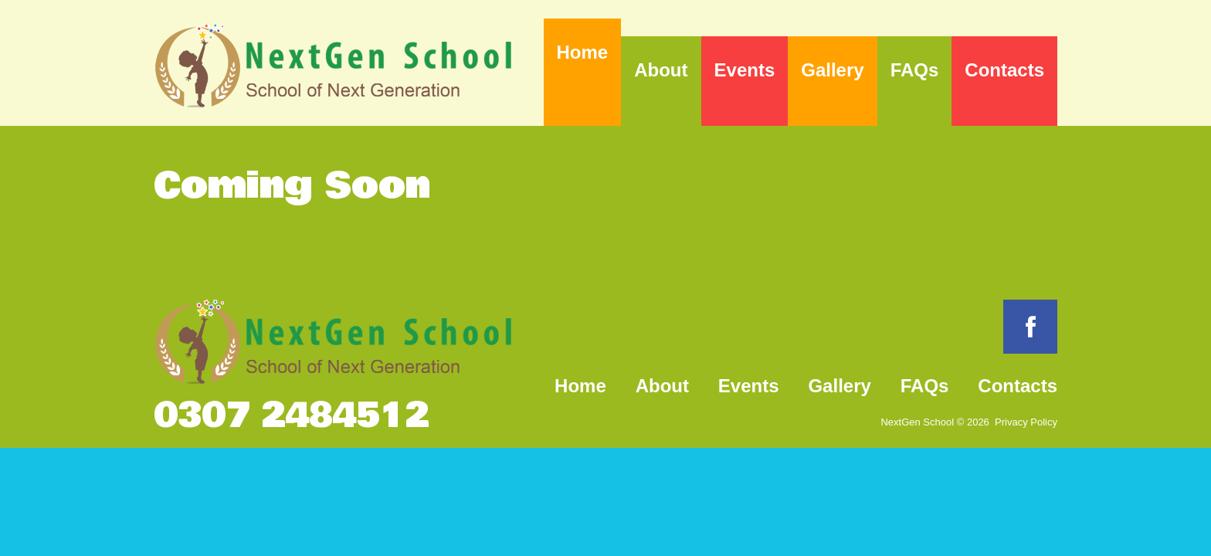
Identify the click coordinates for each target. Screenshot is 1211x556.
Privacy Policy (1026, 422)
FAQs (914, 69)
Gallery (832, 69)
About (660, 69)
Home (583, 52)
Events (744, 69)
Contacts (1004, 69)
